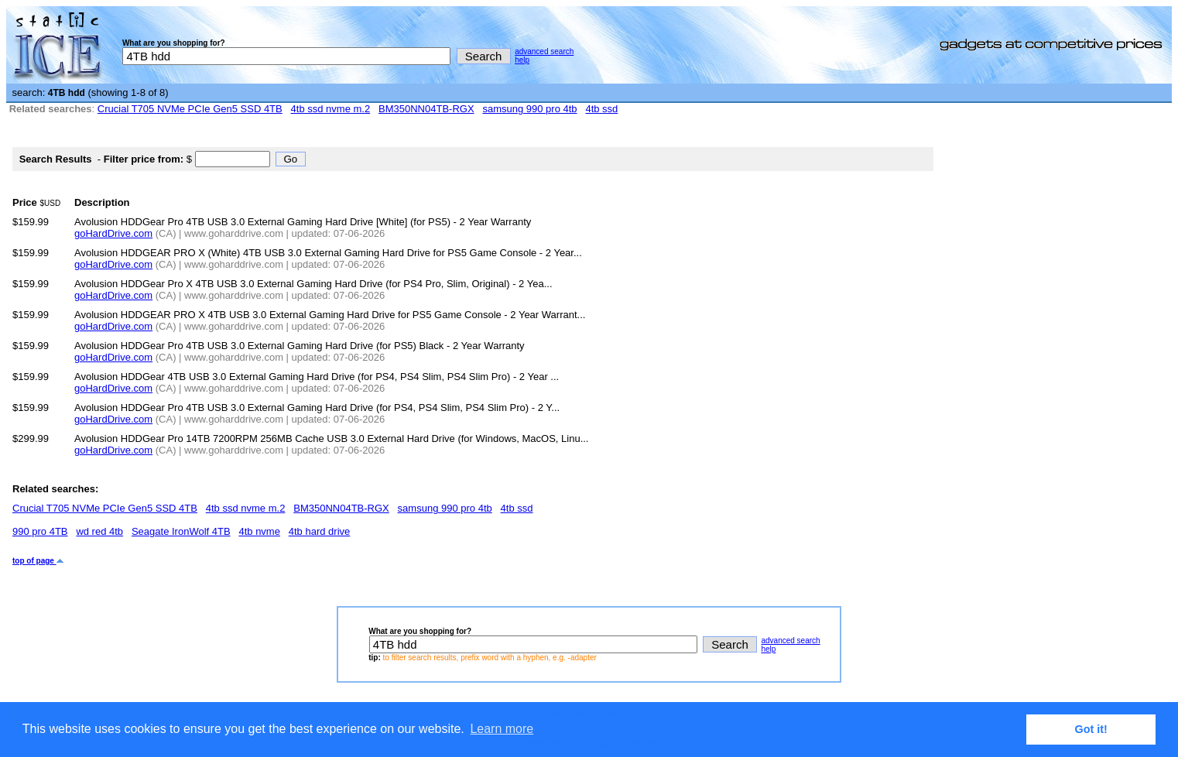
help (522, 60)
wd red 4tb (99, 531)
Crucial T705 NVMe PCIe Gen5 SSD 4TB (190, 109)
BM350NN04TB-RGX (426, 109)
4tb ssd (601, 109)
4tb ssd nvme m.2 (331, 109)
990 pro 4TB (40, 531)
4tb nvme (258, 531)
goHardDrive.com (113, 233)
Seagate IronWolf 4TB (181, 531)
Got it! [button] (1091, 729)
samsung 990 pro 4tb (529, 109)
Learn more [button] (501, 728)
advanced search (544, 51)
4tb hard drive (320, 531)
